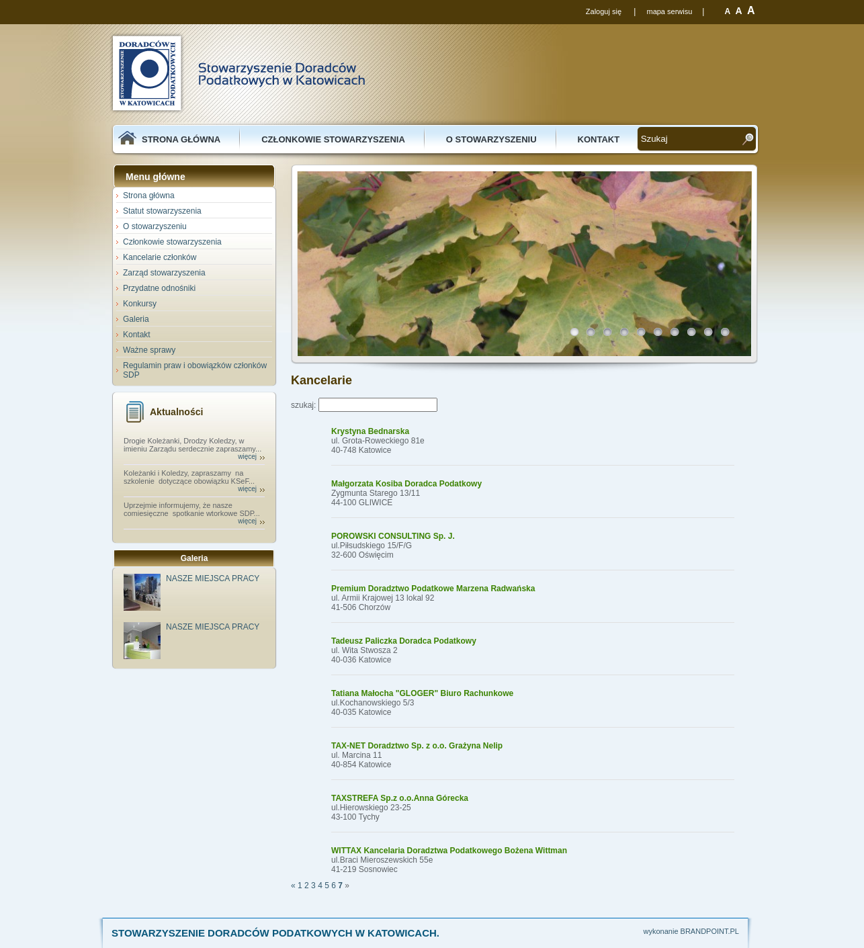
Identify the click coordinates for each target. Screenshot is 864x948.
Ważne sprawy (149, 350)
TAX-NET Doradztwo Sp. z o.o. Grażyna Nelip (417, 745)
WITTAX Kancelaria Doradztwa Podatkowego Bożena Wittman (449, 850)
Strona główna (181, 139)
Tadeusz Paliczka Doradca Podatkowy (403, 641)
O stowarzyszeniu (491, 139)
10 (728, 335)
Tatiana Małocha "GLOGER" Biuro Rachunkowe (422, 693)
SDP (237, 73)
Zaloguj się (603, 11)
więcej (247, 456)
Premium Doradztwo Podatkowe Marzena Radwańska (433, 588)
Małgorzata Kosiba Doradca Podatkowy (406, 483)
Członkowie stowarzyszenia (333, 139)
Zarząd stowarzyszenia (164, 272)
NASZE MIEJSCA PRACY (212, 578)
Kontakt (599, 139)
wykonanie (661, 931)
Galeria (136, 319)
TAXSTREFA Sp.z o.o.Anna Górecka (399, 798)
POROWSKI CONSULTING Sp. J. (393, 536)
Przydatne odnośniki (159, 288)
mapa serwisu (669, 11)
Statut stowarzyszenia (162, 211)
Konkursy (140, 303)
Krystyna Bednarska (370, 431)
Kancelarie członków (159, 257)
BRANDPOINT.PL (710, 931)
